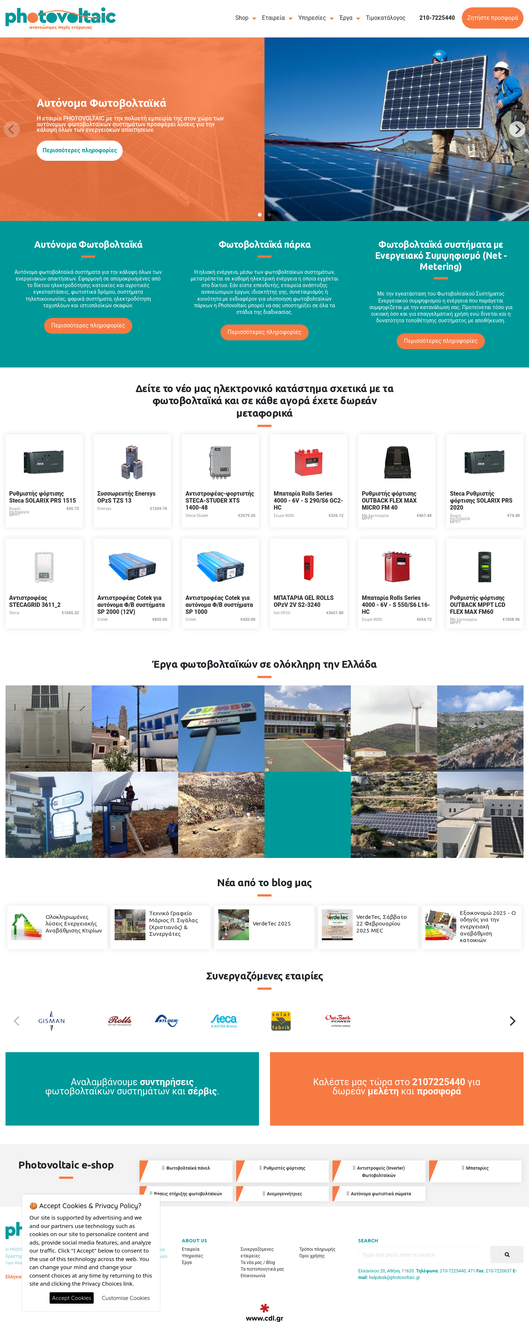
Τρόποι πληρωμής (317, 1249)
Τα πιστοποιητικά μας (262, 1269)
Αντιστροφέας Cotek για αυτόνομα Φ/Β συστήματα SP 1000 (219, 605)
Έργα (345, 18)
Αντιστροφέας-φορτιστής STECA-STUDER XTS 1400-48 (220, 500)
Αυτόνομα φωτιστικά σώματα (379, 1194)
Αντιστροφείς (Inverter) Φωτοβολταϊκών (379, 1171)
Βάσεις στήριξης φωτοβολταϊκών (186, 1194)
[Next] (517, 129)
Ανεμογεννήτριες (282, 1194)
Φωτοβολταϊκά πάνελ (186, 1168)
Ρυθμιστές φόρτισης (282, 1168)
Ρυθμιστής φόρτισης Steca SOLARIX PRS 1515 (42, 497)
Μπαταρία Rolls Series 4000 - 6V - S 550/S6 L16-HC (396, 605)
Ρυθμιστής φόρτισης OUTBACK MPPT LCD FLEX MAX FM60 (477, 605)
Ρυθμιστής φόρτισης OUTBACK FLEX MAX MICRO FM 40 (389, 500)
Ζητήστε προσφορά (492, 18)
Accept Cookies (71, 1297)
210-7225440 (437, 18)
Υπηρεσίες (312, 18)
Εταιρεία (273, 18)
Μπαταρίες (475, 1168)
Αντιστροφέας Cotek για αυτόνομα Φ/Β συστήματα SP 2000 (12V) (131, 605)
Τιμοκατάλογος (386, 18)
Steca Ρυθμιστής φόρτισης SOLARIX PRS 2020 (481, 500)
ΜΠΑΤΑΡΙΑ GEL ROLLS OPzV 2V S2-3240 (304, 601)
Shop (242, 18)
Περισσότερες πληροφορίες (80, 150)
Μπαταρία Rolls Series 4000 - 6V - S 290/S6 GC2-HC (308, 500)
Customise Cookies (126, 1297)
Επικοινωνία (253, 1275)
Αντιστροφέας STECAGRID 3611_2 (35, 601)
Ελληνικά (15, 1276)
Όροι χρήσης (312, 1255)
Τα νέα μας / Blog (258, 1262)
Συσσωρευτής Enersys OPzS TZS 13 (126, 497)
